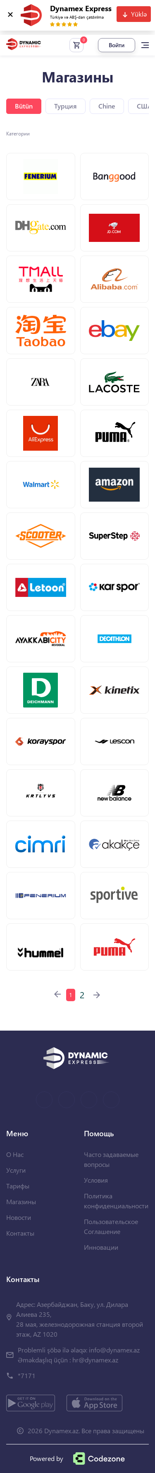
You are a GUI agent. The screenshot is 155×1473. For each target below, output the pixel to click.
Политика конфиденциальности (116, 1200)
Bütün (24, 105)
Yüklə (139, 14)
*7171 (27, 1375)
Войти (116, 45)
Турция (65, 105)
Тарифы (17, 1185)
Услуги (16, 1170)
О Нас (15, 1154)
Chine (106, 105)
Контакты (20, 1233)
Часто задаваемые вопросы (111, 1159)
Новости (18, 1217)
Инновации (101, 1247)
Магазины (21, 1201)
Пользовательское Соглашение (111, 1226)
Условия (96, 1180)
